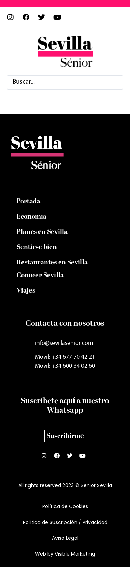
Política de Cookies (65, 506)
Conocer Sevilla (40, 275)
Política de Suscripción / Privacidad (65, 522)
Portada (28, 201)
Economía (31, 217)
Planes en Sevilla (42, 232)
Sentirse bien (37, 247)
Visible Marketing (75, 553)
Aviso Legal (65, 537)
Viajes (26, 291)
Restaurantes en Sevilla (52, 262)
